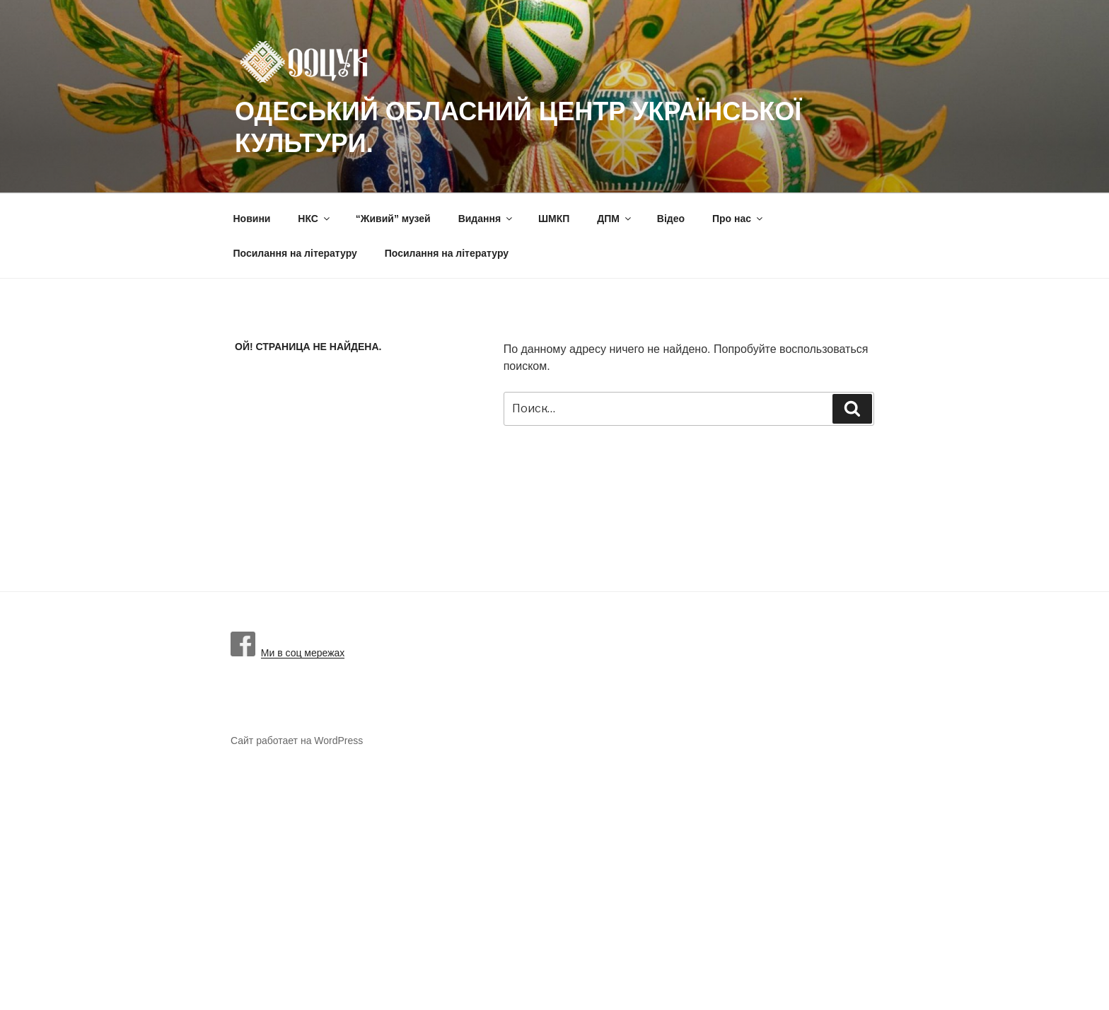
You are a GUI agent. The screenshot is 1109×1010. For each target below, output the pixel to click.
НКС (315, 218)
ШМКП (553, 218)
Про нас (738, 218)
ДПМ (615, 218)
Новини (252, 218)
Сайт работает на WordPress (297, 740)
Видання (486, 218)
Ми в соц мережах (287, 652)
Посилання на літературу (295, 253)
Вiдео (671, 218)
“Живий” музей (393, 218)
